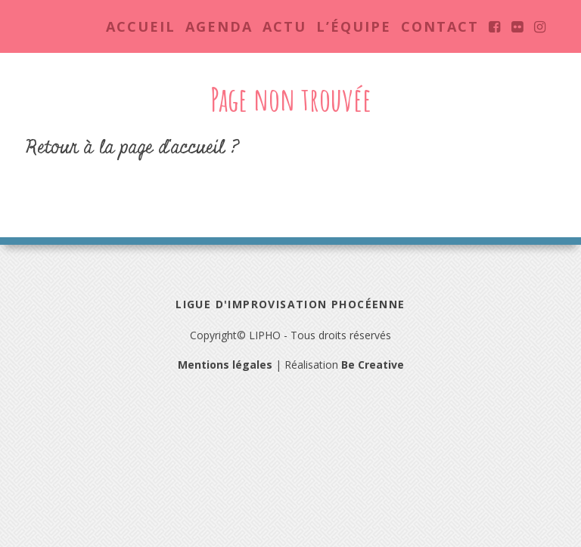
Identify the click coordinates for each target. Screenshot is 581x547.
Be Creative (372, 364)
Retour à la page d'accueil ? (132, 147)
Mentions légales (225, 364)
